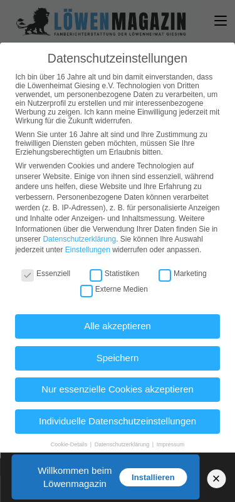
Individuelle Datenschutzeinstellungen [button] (117, 421)
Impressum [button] (171, 444)
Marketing (183, 273)
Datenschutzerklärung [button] (123, 444)
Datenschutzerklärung (79, 239)
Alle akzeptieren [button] (117, 325)
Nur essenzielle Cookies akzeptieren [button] (117, 389)
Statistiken (114, 273)
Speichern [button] (118, 357)
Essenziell (45, 273)
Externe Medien (114, 289)
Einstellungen (87, 249)
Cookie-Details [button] (70, 444)
